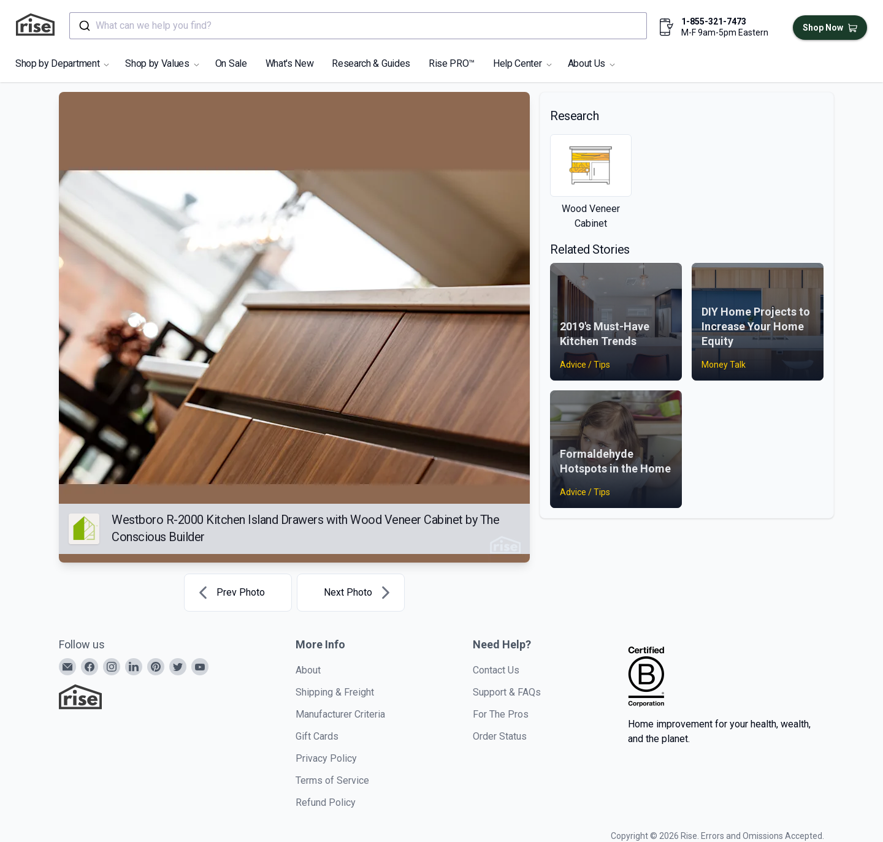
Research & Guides (371, 63)
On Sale (231, 63)
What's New (290, 63)
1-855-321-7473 (713, 21)
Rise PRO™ (452, 63)
